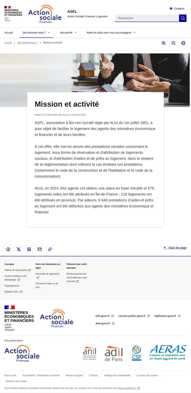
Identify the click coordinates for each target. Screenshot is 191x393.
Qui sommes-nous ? (34, 32)
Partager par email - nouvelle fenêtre (39, 249)
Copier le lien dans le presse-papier (50, 249)
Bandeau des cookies (16, 381)
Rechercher (183, 18)
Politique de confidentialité (117, 375)
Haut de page (177, 247)
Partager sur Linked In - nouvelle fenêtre (29, 249)
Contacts (179, 8)
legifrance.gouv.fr (165, 315)
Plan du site (10, 375)
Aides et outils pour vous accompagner (109, 32)
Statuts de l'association (15, 270)
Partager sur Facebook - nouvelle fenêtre (8, 249)
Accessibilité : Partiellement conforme (41, 375)
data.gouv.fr (103, 323)
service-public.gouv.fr (132, 315)
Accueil (8, 32)
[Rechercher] (147, 18)
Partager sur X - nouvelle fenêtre (18, 249)
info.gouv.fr (103, 315)
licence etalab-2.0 (127, 388)
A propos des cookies (148, 375)
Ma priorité (66, 32)
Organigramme (11, 285)
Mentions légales (74, 375)
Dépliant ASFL (11, 291)
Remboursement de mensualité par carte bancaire (77, 278)
